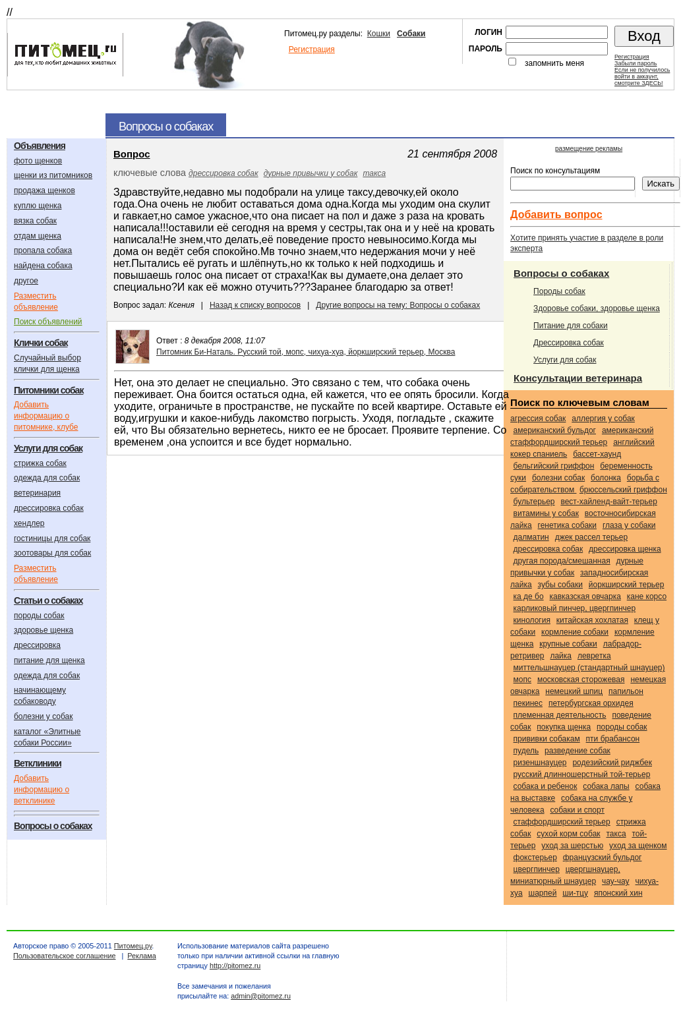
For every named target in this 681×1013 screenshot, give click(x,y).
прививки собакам (547, 738)
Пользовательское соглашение (64, 956)
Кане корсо (646, 596)
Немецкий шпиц (574, 691)
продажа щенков (44, 190)
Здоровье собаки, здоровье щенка (596, 308)
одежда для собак (47, 477)
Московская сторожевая (581, 679)
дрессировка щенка (625, 549)
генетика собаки (567, 525)
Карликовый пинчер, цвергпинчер (575, 608)
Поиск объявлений (48, 321)
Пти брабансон (613, 738)
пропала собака (43, 250)
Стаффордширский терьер (562, 821)
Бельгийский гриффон (554, 466)
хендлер (29, 523)
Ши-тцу (575, 893)
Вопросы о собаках (561, 273)
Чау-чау (616, 881)
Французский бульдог (602, 857)
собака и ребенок (545, 786)
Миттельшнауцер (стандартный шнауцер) (589, 667)
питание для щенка (49, 660)
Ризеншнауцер (540, 762)
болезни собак (558, 477)
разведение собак (577, 750)
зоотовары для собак (52, 553)
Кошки (378, 33)
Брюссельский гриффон (623, 489)
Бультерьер (534, 501)
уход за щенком (637, 845)
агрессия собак (538, 418)
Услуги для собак (564, 359)
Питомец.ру (133, 946)
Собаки (411, 33)
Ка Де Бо (529, 596)
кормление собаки (574, 632)
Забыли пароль (635, 63)
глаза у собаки (629, 525)
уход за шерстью (572, 845)
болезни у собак (43, 716)
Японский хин (618, 893)
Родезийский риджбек (612, 762)
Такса (374, 173)
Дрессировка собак (568, 342)
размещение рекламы (588, 148)
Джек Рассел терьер (591, 537)
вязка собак (35, 220)
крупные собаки (568, 644)
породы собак (39, 615)
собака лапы (606, 786)
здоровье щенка (43, 630)
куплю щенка (37, 205)
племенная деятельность (560, 715)
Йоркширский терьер (627, 584)
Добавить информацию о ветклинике (41, 789)
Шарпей (543, 893)
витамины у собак (546, 513)
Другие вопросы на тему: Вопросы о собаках (398, 305)
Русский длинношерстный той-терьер (582, 774)
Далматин (531, 537)
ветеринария (37, 493)
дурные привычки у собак (311, 173)
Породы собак (559, 291)
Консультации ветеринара (578, 378)
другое (26, 280)
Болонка (606, 477)
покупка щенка (564, 727)
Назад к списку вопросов (255, 305)
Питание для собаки (570, 325)
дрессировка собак (49, 508)
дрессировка (37, 645)
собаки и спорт (577, 810)
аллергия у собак (603, 418)
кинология (532, 620)
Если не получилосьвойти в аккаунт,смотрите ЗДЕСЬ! (642, 76)
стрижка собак (40, 463)
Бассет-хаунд (597, 454)
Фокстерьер (535, 857)
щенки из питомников (53, 175)
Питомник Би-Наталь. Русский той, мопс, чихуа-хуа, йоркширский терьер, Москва (305, 352)
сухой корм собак (568, 833)
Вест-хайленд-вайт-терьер (608, 501)
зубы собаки (560, 584)
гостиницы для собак (52, 538)
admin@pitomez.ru (261, 996)
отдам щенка (37, 236)
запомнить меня (554, 63)
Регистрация (312, 49)
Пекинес (528, 703)
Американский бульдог (555, 430)
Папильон (625, 691)
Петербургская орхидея (591, 703)
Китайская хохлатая (592, 620)
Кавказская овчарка (585, 596)
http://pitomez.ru (235, 966)
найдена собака (43, 265)
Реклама (141, 956)
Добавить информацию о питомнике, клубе (46, 416)
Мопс (522, 679)
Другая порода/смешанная (562, 560)
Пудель (526, 750)
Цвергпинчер (537, 869)
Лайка (561, 655)
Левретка (594, 655)
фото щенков (38, 160)
